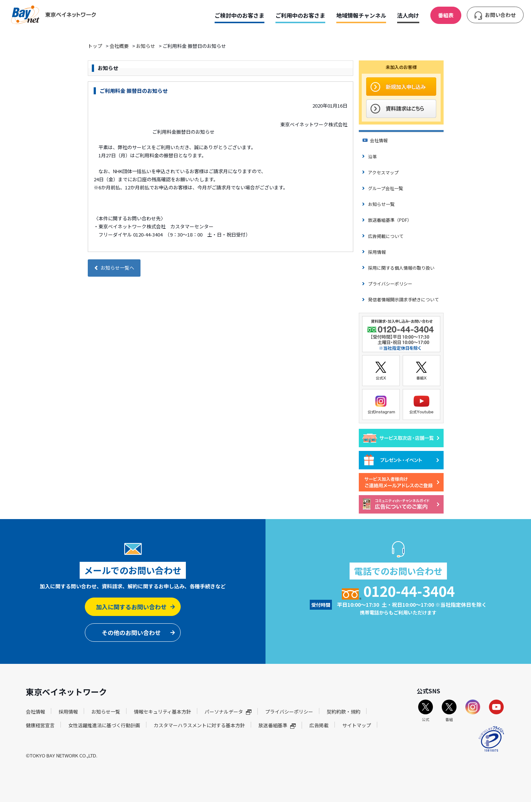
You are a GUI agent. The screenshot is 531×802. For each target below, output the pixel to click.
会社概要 (119, 45)
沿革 (372, 156)
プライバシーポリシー (390, 283)
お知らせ (145, 45)
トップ (95, 45)
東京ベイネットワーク (53, 15)
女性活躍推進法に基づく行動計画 (104, 725)
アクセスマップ (383, 172)
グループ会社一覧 (385, 188)
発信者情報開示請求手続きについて (403, 299)
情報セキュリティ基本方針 (162, 711)
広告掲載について (385, 236)
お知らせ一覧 (381, 204)
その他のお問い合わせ (131, 632)
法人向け (408, 15)
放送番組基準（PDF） (390, 220)
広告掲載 (319, 725)
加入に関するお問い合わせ (131, 606)
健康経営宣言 (40, 725)
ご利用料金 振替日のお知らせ (134, 90)
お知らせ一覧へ (114, 267)
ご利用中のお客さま (300, 15)
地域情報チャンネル (361, 15)
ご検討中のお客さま (239, 15)
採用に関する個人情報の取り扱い (401, 268)
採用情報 (377, 252)
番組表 (446, 15)
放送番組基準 (277, 725)
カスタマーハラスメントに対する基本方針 (199, 725)
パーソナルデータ (228, 711)
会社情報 (379, 140)
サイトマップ (356, 725)
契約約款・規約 (343, 711)
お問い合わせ (500, 14)
